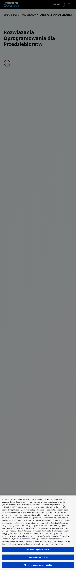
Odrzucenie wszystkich (38, 557)
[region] (38, 532)
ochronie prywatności (50, 539)
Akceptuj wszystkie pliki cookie (38, 565)
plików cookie (23, 539)
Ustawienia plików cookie (38, 549)
